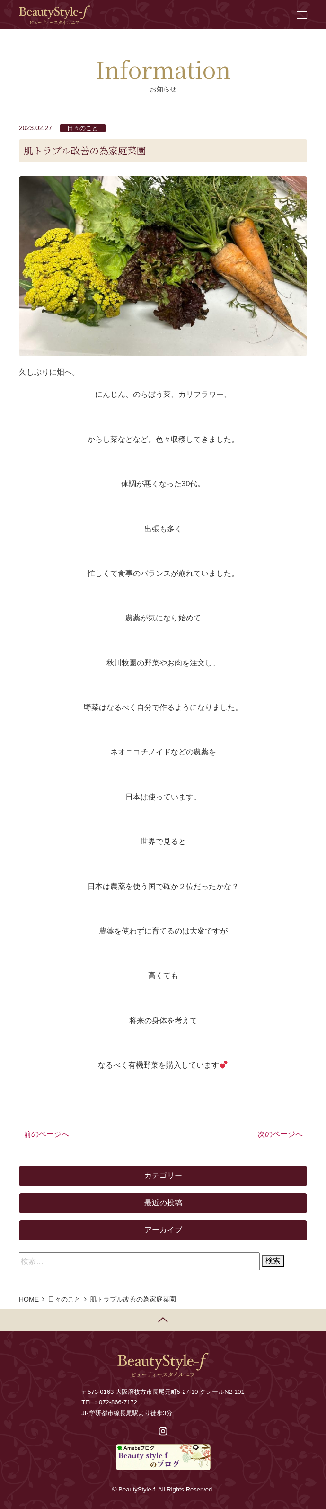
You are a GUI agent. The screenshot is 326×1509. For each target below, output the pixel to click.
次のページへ (280, 1134)
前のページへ (46, 1134)
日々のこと (82, 128)
